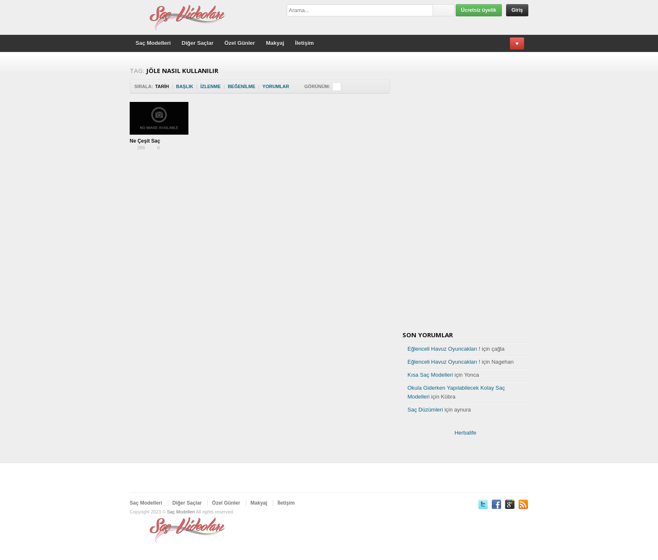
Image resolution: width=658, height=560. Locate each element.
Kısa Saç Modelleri (430, 375)
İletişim (304, 43)
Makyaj (275, 43)
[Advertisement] (240, 180)
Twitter (483, 504)
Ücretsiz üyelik (478, 10)
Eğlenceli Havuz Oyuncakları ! (443, 349)
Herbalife (465, 433)
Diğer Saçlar (198, 43)
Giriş (517, 10)
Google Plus (510, 504)
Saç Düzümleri (425, 409)
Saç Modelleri (153, 43)
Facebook (496, 504)
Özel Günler (240, 43)
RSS (523, 504)
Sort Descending (294, 86)
